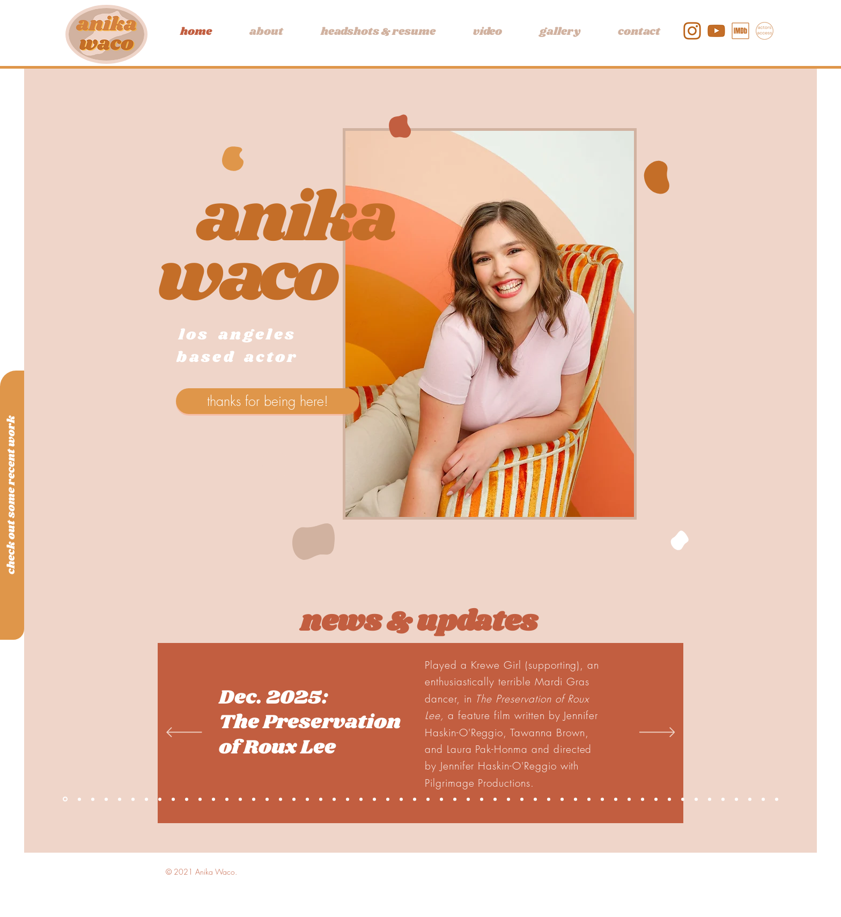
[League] (347, 799)
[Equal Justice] (240, 799)
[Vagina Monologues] (723, 799)
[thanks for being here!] (267, 401)
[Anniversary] (414, 799)
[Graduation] (374, 799)
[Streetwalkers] (481, 799)
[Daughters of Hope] (508, 799)
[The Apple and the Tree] (186, 799)
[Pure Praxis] (213, 799)
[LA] (280, 799)
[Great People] (589, 799)
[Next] (657, 733)
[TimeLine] (320, 799)
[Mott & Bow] (146, 799)
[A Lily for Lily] (441, 799)
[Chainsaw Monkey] (226, 799)
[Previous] (184, 733)
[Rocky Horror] (521, 799)
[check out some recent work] (11, 494)
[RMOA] (253, 799)
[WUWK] (361, 799)
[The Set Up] (495, 799)
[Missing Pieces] (454, 799)
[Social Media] (468, 799)
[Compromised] (173, 799)
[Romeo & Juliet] (642, 799)
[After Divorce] (200, 799)
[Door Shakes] (575, 799)
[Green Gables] (682, 799)
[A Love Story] (133, 799)
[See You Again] (79, 799)
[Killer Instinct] (92, 799)
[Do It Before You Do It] (548, 799)
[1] (692, 31)
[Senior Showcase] (428, 799)
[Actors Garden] (629, 799)
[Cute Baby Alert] (159, 799)
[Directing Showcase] (696, 799)
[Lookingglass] (334, 799)
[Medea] (615, 799)
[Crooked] (749, 799)
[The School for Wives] (763, 799)
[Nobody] (669, 799)
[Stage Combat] (387, 799)
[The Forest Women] (602, 799)
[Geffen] (267, 799)
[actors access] (764, 31)
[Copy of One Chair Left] (65, 799)
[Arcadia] (709, 799)
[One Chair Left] (119, 799)
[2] (716, 31)
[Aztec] (307, 799)
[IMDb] (740, 31)
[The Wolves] (656, 799)
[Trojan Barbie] (736, 799)
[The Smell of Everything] (106, 799)
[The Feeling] (401, 799)
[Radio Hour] (535, 799)
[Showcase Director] (562, 799)
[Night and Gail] (294, 799)
